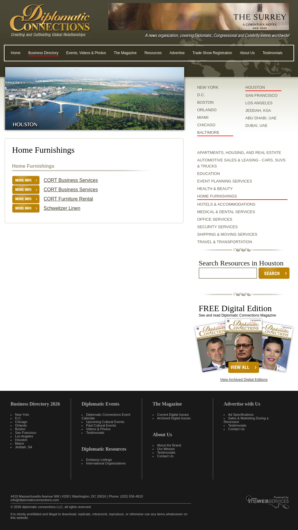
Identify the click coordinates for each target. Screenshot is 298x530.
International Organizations (106, 463)
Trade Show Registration (212, 53)
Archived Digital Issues (174, 418)
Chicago (21, 422)
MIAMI (203, 117)
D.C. (201, 95)
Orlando (21, 425)
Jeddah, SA (23, 447)
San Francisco (25, 432)
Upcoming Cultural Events (105, 422)
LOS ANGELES (258, 103)
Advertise (177, 53)
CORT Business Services (71, 180)
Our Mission (166, 449)
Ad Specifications (240, 414)
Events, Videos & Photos (86, 53)
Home (15, 53)
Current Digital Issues (173, 414)
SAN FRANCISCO (261, 95)
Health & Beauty (215, 188)
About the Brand (169, 445)
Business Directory (43, 53)
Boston (20, 429)
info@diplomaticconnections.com (35, 500)
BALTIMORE (208, 132)
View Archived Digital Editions (244, 380)
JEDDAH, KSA (258, 110)
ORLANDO (206, 110)
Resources (153, 53)
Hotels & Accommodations (226, 204)
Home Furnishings (217, 196)
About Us (247, 53)
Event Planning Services (224, 181)
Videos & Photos (98, 429)
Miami (19, 443)
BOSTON (205, 102)
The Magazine (125, 53)
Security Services (217, 227)
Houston (21, 440)
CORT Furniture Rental (68, 198)
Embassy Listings (99, 459)
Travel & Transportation (224, 242)
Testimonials (272, 53)
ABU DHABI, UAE (261, 118)
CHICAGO (206, 125)
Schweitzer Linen (62, 208)
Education (208, 173)
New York (22, 414)
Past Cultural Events (101, 425)
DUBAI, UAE (256, 125)
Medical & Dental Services (226, 212)
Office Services (214, 219)
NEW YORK (208, 87)
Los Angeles (24, 436)
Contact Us (165, 456)
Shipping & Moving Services (227, 234)
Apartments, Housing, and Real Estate (239, 152)
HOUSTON (255, 87)
